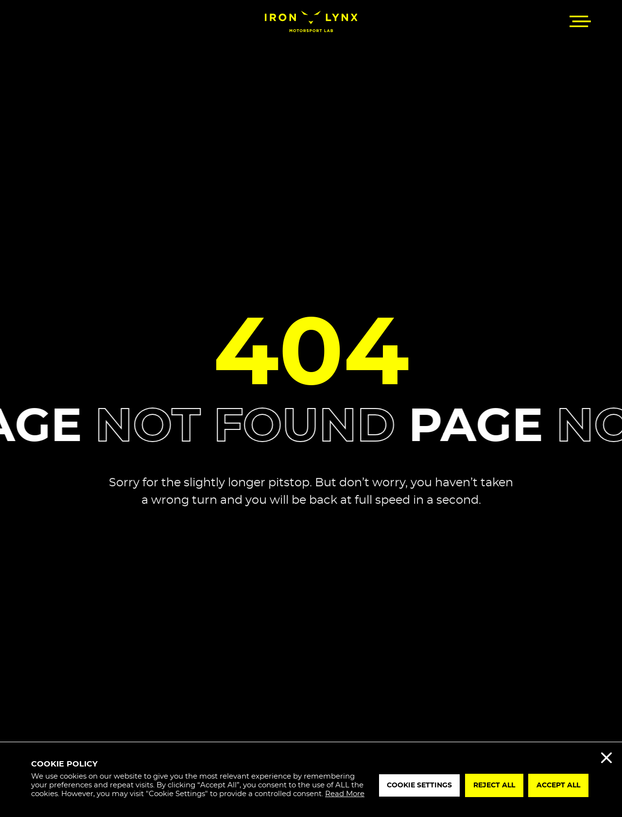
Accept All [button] (558, 785)
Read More (344, 794)
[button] (580, 21)
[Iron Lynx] (311, 21)
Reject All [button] (494, 785)
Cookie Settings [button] (419, 785)
